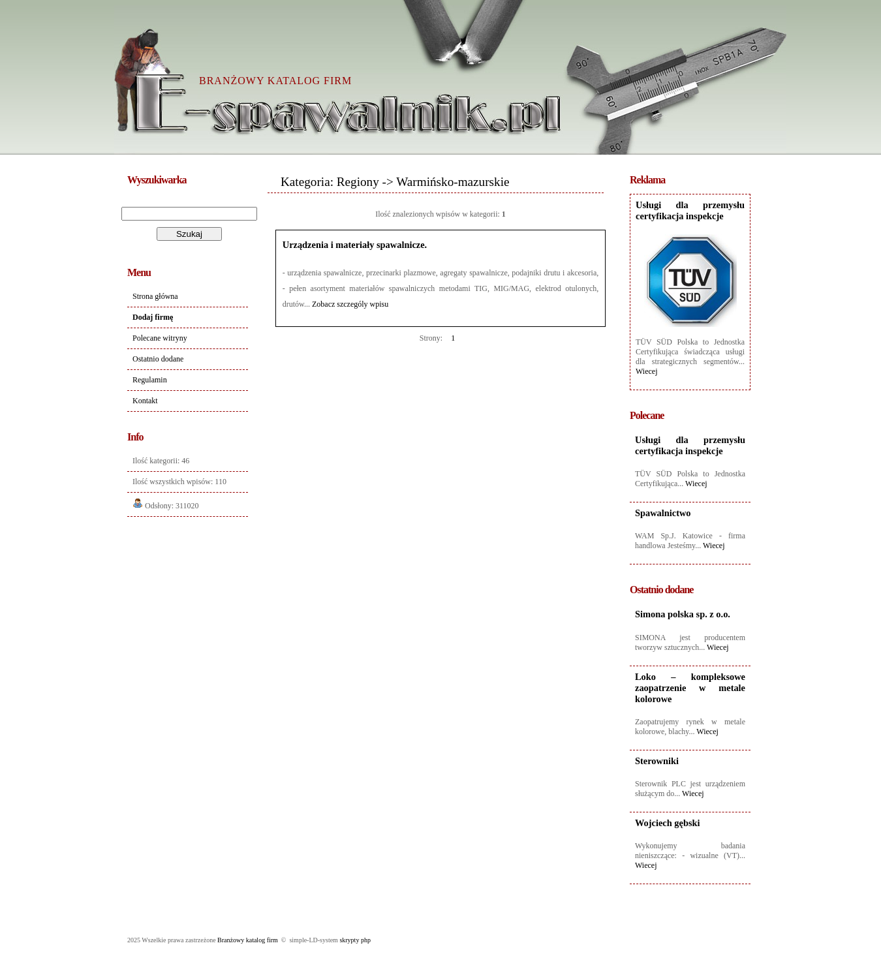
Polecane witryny (159, 338)
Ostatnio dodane (157, 358)
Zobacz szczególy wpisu (350, 304)
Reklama (647, 179)
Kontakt (145, 400)
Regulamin (149, 379)
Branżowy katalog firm (247, 940)
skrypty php (355, 940)
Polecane (647, 415)
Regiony (358, 182)
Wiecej (647, 371)
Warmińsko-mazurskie (452, 182)
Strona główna (155, 296)
